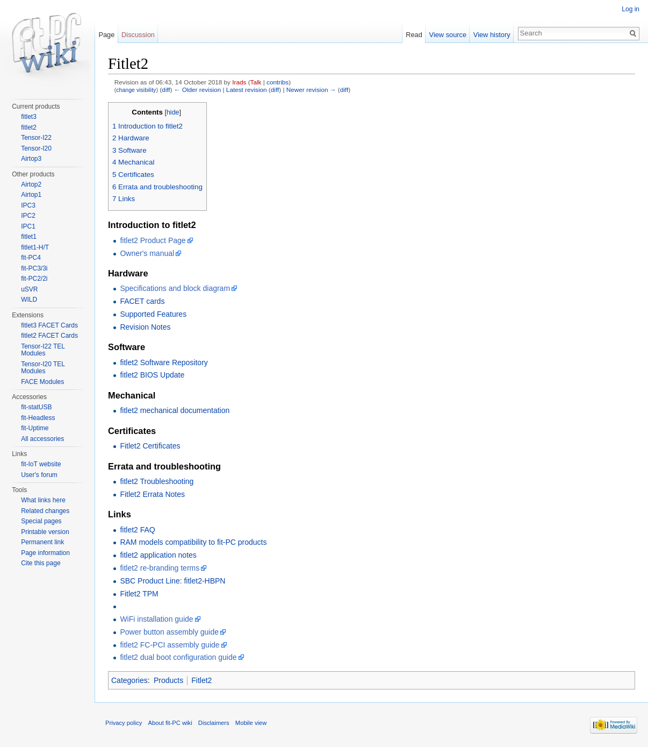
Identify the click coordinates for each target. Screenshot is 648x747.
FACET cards (142, 301)
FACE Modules (42, 382)
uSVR (29, 289)
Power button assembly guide (169, 632)
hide (173, 112)
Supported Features (153, 314)
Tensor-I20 (36, 148)
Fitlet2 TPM (139, 593)
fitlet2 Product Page (152, 240)
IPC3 (28, 205)
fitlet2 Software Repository (163, 362)
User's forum (39, 475)
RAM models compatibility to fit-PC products (193, 542)
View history (491, 35)
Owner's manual (147, 253)
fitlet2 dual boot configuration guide (178, 657)
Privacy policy (123, 723)
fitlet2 (29, 127)
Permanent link (42, 542)
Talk (256, 82)
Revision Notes (145, 327)
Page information (45, 553)
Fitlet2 (201, 680)
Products (168, 680)
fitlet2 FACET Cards (49, 335)
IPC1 (28, 226)
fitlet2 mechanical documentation (174, 410)
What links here (43, 500)
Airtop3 (31, 158)
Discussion (138, 35)
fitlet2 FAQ (137, 529)
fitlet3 (29, 116)
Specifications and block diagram (175, 288)
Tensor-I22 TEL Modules (42, 350)
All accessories (42, 439)
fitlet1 (29, 236)
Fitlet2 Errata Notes (152, 494)
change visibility (136, 90)
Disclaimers (213, 723)
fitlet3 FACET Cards (49, 325)
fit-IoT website (41, 464)
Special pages (41, 521)
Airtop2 (31, 184)
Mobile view (251, 723)
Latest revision (246, 89)
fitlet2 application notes (158, 555)
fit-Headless (38, 418)
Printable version (45, 532)
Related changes (45, 511)
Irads (239, 82)
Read (414, 35)
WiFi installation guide (156, 619)
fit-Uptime (34, 428)
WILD (29, 299)
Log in (630, 9)
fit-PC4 (31, 257)
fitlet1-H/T (35, 247)
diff (166, 89)
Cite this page (40, 563)
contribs (278, 82)
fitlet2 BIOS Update (152, 375)
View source (447, 35)
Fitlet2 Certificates (150, 446)
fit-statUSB (36, 407)
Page (106, 35)
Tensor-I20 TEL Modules (42, 367)
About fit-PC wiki (170, 723)
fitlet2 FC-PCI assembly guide (169, 645)
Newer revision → (311, 89)
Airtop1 (31, 194)
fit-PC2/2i (34, 278)
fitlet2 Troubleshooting (156, 481)
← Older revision (197, 89)
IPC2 (28, 215)
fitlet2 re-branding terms (159, 568)
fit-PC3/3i (34, 268)
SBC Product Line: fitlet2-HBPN (172, 581)
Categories (129, 680)
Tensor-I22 (36, 137)
